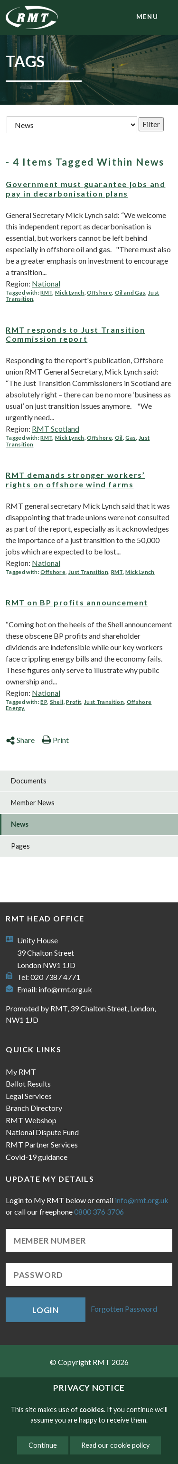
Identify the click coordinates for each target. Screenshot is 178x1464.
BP (43, 702)
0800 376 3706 (99, 1211)
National (46, 283)
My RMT (21, 1071)
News (19, 824)
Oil (119, 438)
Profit (73, 702)
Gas (130, 438)
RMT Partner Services (42, 1144)
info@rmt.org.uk (65, 989)
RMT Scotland (55, 428)
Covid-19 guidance (36, 1156)
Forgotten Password (124, 1308)
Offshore (99, 292)
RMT (46, 292)
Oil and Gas (130, 292)
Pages (20, 846)
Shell (57, 702)
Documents (29, 781)
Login (45, 1310)
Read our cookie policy (115, 1445)
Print (55, 739)
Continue (42, 1445)
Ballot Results (28, 1083)
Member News (33, 803)
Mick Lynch (69, 292)
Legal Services (29, 1095)
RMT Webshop (31, 1120)
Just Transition (88, 572)
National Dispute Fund (42, 1132)
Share (20, 739)
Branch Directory (34, 1107)
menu (147, 16)
